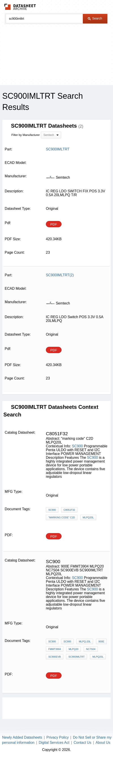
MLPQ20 (73, 649)
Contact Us (82, 742)
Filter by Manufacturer (25, 135)
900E (101, 641)
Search (95, 18)
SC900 (77, 446)
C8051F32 (69, 509)
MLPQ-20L (85, 641)
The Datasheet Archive (20, 7)
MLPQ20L (88, 517)
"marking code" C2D (61, 517)
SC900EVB (54, 656)
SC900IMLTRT (76, 656)
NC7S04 (91, 649)
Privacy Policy (57, 737)
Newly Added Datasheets (22, 737)
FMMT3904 (54, 649)
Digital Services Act (54, 742)
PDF (53, 224)
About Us (103, 742)
